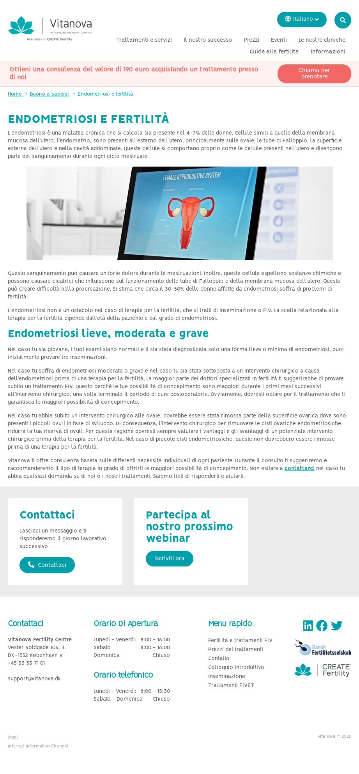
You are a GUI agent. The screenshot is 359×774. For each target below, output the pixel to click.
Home (15, 94)
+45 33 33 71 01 (26, 663)
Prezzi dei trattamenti (235, 650)
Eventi (279, 40)
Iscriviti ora (169, 559)
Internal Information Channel (38, 746)
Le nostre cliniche (322, 40)
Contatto (219, 659)
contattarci (300, 469)
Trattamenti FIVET (231, 686)
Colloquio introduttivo (236, 668)
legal (13, 737)
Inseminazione (226, 677)
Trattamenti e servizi (144, 40)
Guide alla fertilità (274, 52)
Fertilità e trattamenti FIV (240, 641)
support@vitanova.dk (34, 679)
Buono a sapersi (49, 94)
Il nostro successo (208, 40)
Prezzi (251, 40)
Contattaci (47, 564)
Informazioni (328, 52)
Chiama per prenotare (314, 73)
